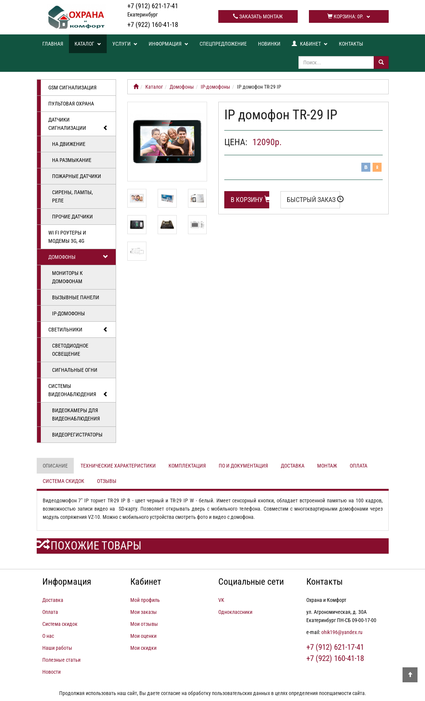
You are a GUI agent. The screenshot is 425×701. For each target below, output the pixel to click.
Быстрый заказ (313, 199)
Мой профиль (145, 600)
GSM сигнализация (72, 88)
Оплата (358, 466)
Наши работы (57, 648)
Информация (168, 44)
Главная (52, 44)
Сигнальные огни (74, 370)
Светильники (78, 329)
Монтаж (327, 466)
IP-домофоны (68, 313)
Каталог (88, 44)
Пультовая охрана (71, 104)
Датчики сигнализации (78, 124)
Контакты (351, 44)
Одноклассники (235, 612)
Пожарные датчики (76, 176)
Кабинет (310, 44)
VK (221, 600)
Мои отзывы (144, 624)
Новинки (269, 44)
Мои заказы (143, 612)
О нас (48, 636)
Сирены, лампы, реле (72, 196)
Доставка (292, 466)
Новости (51, 672)
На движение (68, 144)
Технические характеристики (118, 466)
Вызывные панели (75, 297)
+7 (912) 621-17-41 (152, 10)
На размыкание (71, 160)
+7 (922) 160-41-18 (152, 24)
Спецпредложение (223, 44)
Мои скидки (143, 648)
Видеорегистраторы (77, 435)
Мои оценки (143, 636)
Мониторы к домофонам (67, 277)
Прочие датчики (72, 217)
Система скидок (63, 481)
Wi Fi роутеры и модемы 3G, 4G (67, 237)
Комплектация (187, 466)
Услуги (124, 44)
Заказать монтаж (258, 16)
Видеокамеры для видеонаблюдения (76, 414)
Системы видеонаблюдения (78, 390)
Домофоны (78, 257)
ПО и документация (243, 466)
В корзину (250, 199)
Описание (55, 466)
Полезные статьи (61, 660)
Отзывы (106, 481)
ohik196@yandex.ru (341, 632)
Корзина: (348, 16)
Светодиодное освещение (70, 350)
